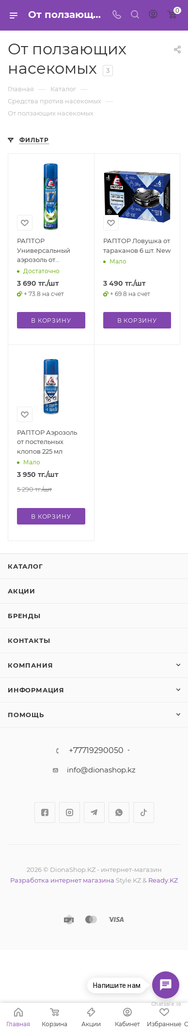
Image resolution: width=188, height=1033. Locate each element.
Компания (30, 665)
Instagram (69, 812)
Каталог (25, 566)
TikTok (143, 812)
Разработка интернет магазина (62, 880)
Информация (36, 690)
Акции (21, 591)
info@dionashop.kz (101, 769)
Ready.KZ (163, 880)
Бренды (24, 616)
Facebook (44, 812)
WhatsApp (119, 812)
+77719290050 (96, 750)
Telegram (94, 812)
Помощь (26, 715)
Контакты (29, 640)
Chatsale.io (165, 1004)
